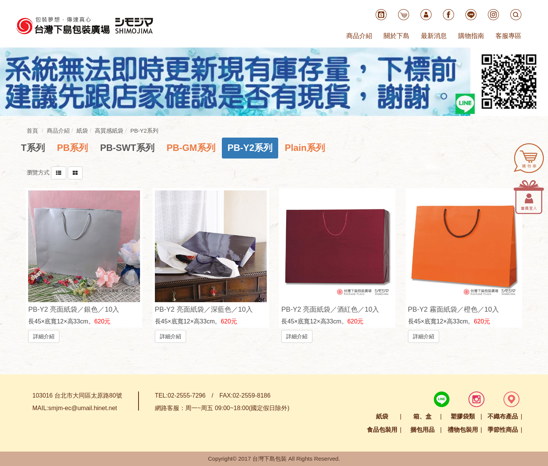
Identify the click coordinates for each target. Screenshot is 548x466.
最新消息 (434, 36)
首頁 (32, 130)
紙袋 (382, 416)
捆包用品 (422, 429)
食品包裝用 (382, 429)
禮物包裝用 (463, 429)
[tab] (33, 148)
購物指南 (471, 36)
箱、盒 (422, 416)
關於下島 (396, 36)
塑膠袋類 (463, 416)
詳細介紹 (43, 336)
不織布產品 (502, 416)
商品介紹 (359, 36)
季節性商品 (502, 429)
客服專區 (508, 36)
